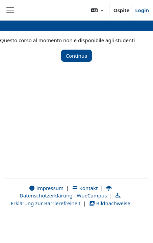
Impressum (46, 188)
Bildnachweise (109, 203)
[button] (97, 10)
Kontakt (85, 188)
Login (142, 10)
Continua (76, 55)
